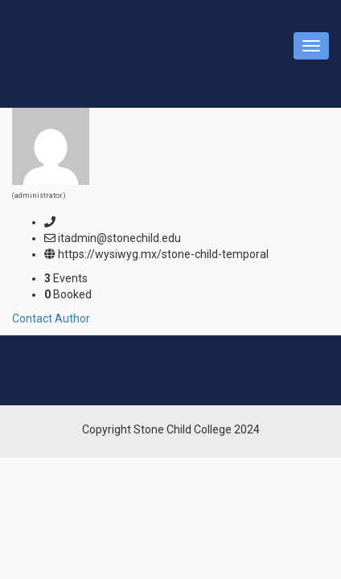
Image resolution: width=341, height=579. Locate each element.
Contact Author (51, 318)
